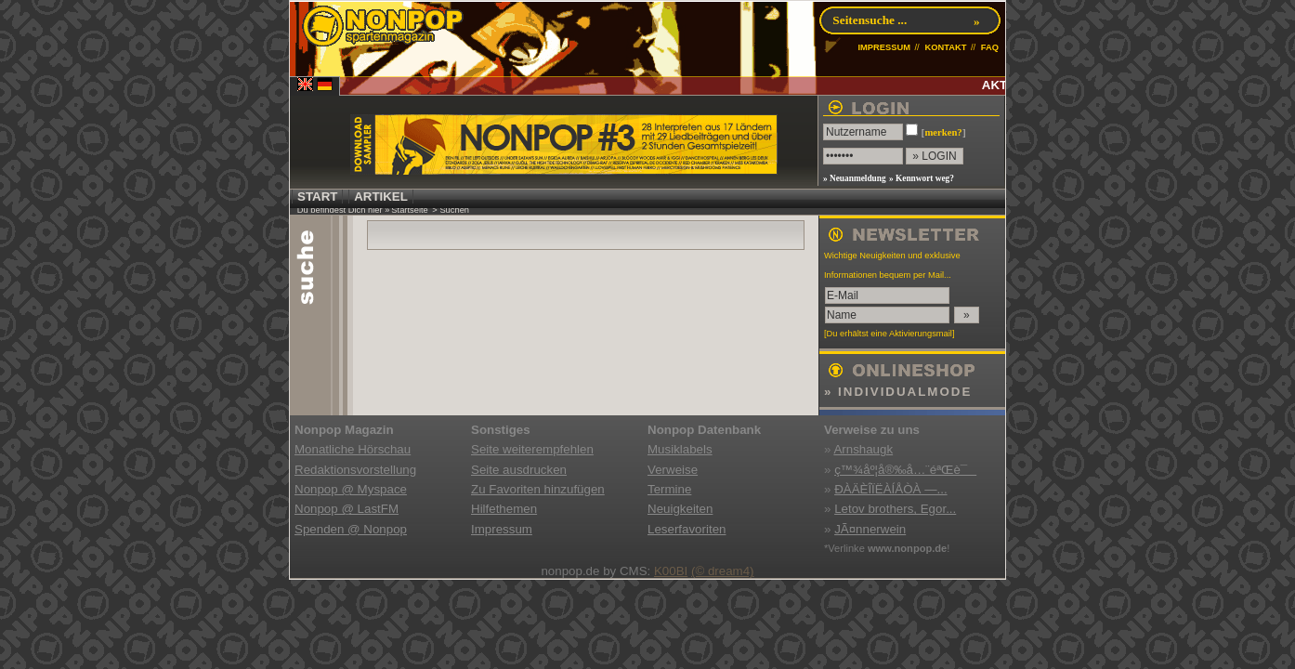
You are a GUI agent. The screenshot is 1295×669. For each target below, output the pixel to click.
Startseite (409, 210)
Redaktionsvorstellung (355, 470)
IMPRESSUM (883, 47)
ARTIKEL (381, 196)
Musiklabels (680, 449)
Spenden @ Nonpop (350, 529)
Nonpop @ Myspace (350, 489)
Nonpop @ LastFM (346, 509)
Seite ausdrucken (519, 470)
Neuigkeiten (680, 509)
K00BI (670, 571)
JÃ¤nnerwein (870, 529)
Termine (669, 489)
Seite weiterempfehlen (532, 449)
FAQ (990, 47)
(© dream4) (722, 571)
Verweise (673, 470)
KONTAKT (945, 47)
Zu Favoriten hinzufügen (538, 489)
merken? (942, 132)
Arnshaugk (863, 449)
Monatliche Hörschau (352, 449)
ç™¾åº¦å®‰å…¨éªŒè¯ (905, 470)
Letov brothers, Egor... (895, 509)
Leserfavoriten (687, 529)
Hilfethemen (504, 509)
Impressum (501, 529)
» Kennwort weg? (921, 178)
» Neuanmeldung (854, 178)
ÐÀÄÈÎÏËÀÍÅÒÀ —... (890, 489)
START (317, 196)
